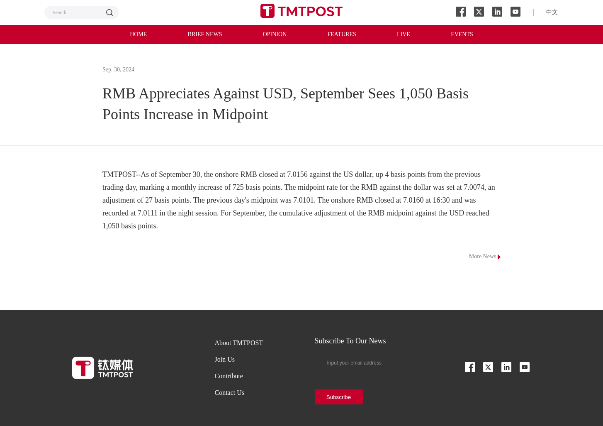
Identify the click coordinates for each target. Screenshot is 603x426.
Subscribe (338, 397)
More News (485, 256)
